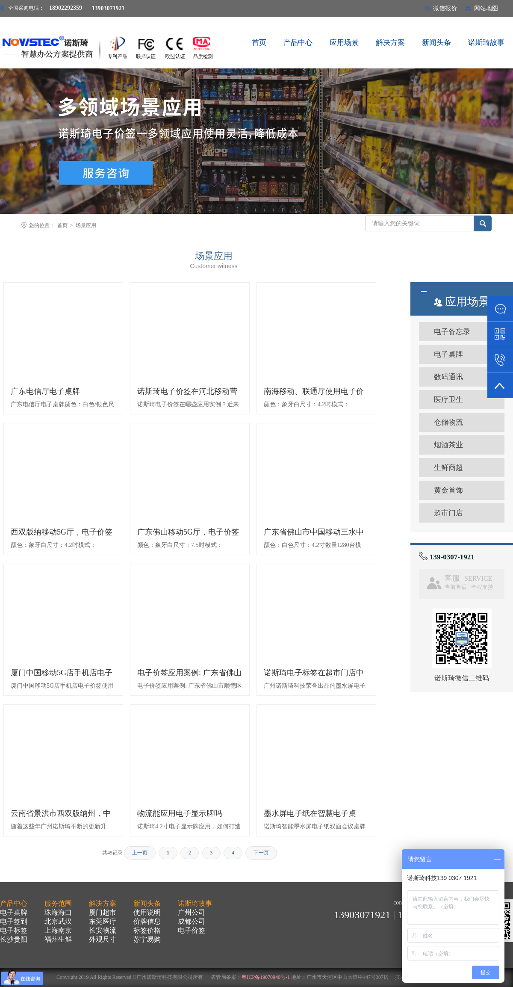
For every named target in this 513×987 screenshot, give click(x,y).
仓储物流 (448, 422)
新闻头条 (147, 903)
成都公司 (191, 921)
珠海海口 (58, 912)
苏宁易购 (147, 939)
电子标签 (13, 930)
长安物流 (102, 930)
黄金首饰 (448, 490)
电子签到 (13, 921)
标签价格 (147, 930)
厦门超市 (102, 912)
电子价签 (191, 930)
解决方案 (102, 903)
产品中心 (13, 903)
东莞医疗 (102, 921)
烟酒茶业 (448, 445)
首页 (62, 225)
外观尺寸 (102, 939)
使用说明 (147, 912)
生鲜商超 (448, 468)
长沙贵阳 (13, 939)
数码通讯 (448, 377)
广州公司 (191, 912)
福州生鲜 (58, 939)
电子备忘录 (452, 332)
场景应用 (86, 225)
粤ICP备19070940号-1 (266, 977)
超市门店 (448, 513)
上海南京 (58, 930)
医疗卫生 (448, 400)
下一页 (261, 853)
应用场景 (461, 301)
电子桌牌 (448, 354)
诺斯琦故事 (195, 903)
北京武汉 (58, 921)
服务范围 (58, 903)
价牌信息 (147, 921)
